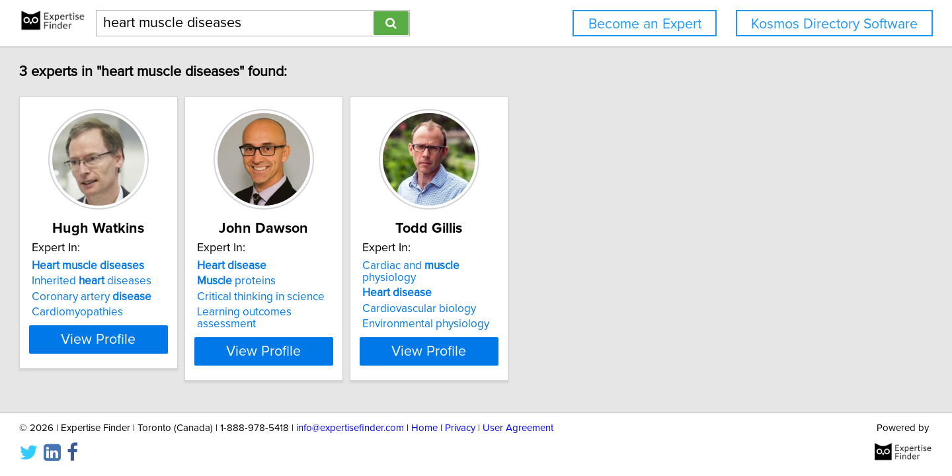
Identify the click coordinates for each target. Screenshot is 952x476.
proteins (329, 281)
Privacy (460, 428)
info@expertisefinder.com (350, 428)
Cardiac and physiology (565, 266)
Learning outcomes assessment (368, 312)
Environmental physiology (552, 312)
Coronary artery (152, 297)
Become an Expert (644, 24)
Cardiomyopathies (137, 312)
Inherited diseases (152, 281)
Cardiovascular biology (545, 297)
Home (424, 428)
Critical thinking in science (354, 297)
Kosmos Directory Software (834, 24)
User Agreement (518, 428)
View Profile (175, 339)
